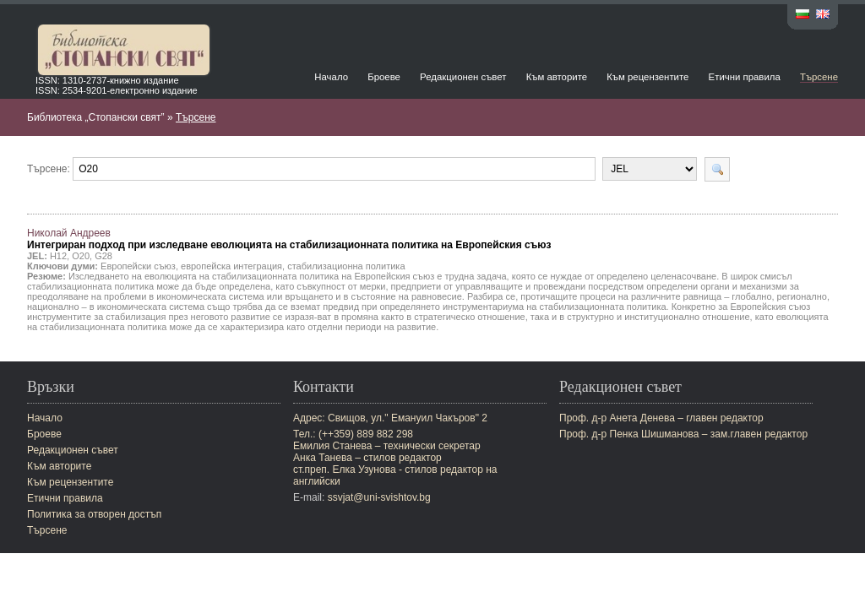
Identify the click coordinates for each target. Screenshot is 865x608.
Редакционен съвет (463, 77)
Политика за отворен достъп (94, 514)
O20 (81, 256)
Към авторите (556, 77)
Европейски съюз (138, 266)
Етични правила (745, 77)
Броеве (383, 77)
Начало (331, 77)
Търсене (819, 77)
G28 (103, 256)
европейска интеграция (231, 266)
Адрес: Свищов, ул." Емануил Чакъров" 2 (390, 418)
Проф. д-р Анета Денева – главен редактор (661, 418)
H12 (58, 256)
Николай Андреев (289, 239)
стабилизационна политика (346, 266)
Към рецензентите (647, 77)
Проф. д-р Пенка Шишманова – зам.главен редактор (683, 434)
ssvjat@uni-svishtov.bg (379, 497)
